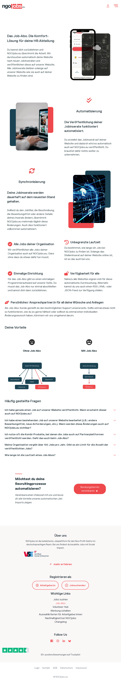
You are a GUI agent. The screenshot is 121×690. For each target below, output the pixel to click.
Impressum (81, 668)
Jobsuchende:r (77, 585)
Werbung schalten (61, 610)
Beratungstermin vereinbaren (89, 488)
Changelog (60, 621)
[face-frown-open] (32, 342)
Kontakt (46, 668)
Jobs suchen (60, 599)
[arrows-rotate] (32, 170)
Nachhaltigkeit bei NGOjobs (60, 618)
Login (37, 668)
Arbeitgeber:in (47, 585)
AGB (55, 668)
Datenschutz (66, 668)
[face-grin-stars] (89, 342)
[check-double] (89, 100)
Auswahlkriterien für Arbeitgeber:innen (60, 614)
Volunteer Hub (60, 606)
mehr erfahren (63, 564)
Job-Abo (60, 603)
